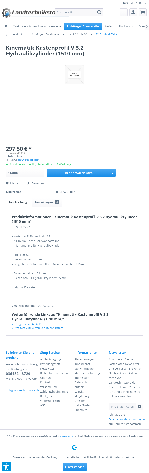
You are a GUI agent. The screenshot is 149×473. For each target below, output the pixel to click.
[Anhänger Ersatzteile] (83, 26)
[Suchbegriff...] (79, 12)
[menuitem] (134, 3)
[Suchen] (99, 12)
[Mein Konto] (133, 12)
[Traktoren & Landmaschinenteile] (37, 26)
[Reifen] (109, 26)
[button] (6, 466)
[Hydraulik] (126, 26)
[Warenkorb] (143, 12)
